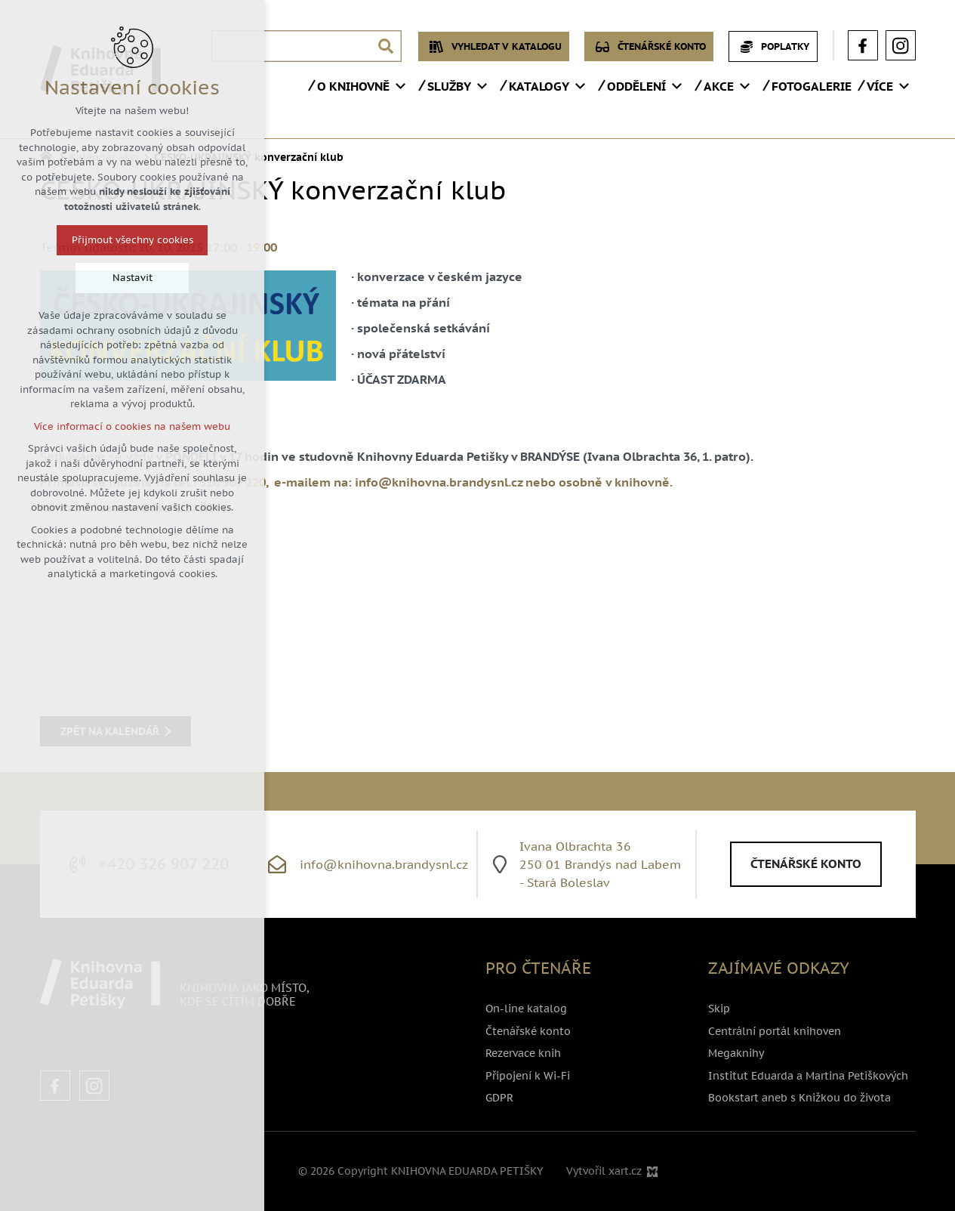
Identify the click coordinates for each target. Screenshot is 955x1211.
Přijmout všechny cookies (132, 239)
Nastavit (132, 277)
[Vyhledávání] (386, 46)
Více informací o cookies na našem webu (132, 426)
